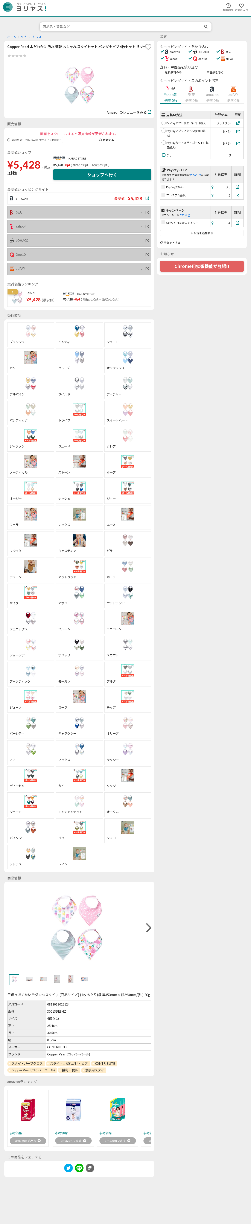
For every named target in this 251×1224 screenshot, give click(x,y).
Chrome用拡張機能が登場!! (202, 266)
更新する (106, 140)
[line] (79, 1169)
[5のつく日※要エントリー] (238, 223)
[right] (148, 928)
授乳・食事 (70, 1070)
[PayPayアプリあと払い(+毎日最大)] (237, 131)
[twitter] (68, 1169)
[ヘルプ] (212, 187)
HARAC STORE (77, 158)
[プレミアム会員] (238, 195)
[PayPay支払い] (238, 187)
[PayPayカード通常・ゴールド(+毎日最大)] (237, 143)
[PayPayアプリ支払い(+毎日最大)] (237, 123)
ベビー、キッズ (30, 37)
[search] (206, 26)
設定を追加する (202, 233)
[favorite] (148, 47)
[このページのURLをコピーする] (90, 1168)
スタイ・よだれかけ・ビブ (69, 1063)
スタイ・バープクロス (27, 1063)
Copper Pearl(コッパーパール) (33, 1070)
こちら (195, 175)
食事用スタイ (94, 1070)
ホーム (11, 37)
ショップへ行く (102, 174)
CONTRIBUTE (105, 1063)
